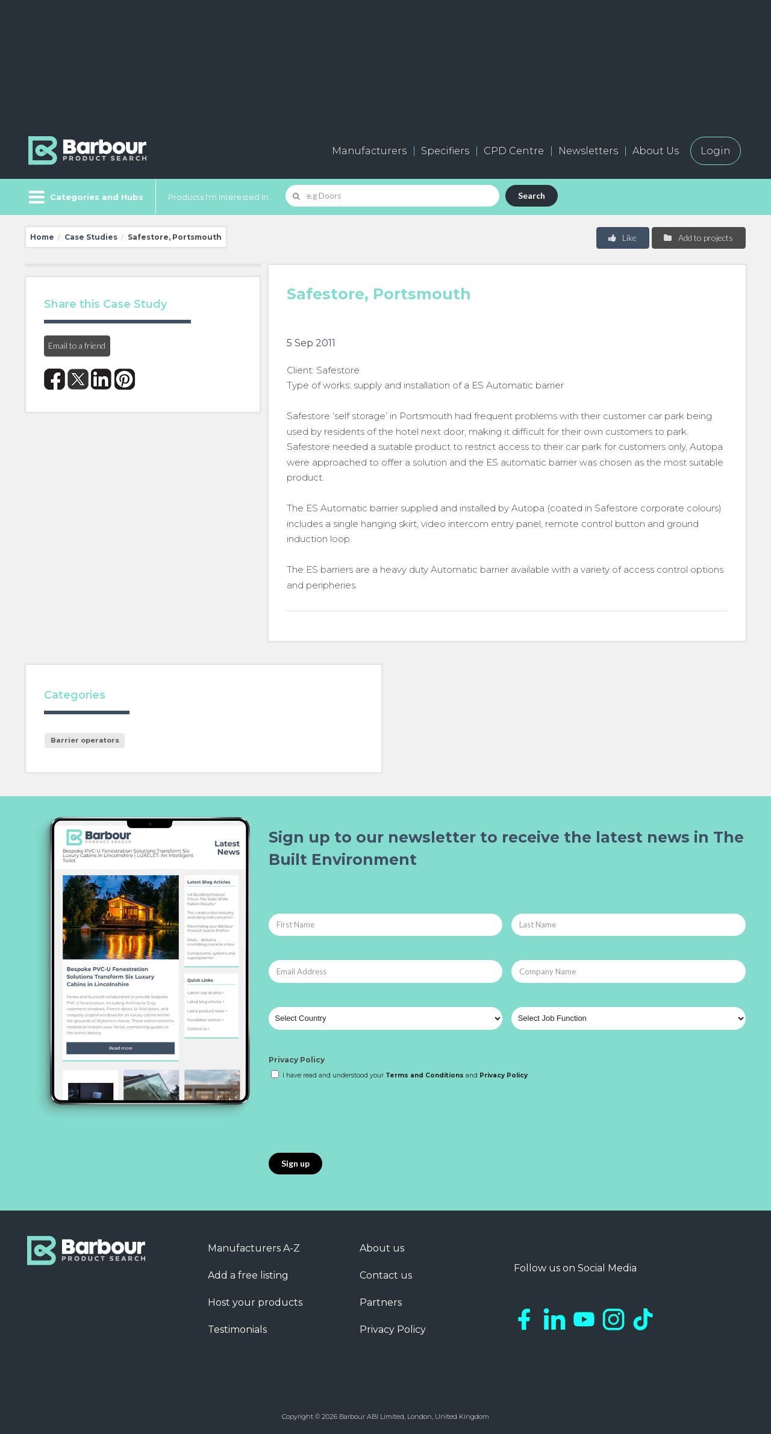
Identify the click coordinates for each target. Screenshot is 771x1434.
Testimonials (237, 1329)
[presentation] (360, 1117)
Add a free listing (248, 1275)
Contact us (386, 1275)
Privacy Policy (297, 1059)
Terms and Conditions (425, 1075)
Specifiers (445, 151)
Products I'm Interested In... (220, 197)
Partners (381, 1302)
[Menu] (84, 197)
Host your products (255, 1302)
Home (42, 237)
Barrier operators (85, 740)
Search (531, 195)
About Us (655, 151)
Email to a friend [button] (76, 345)
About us (382, 1248)
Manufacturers (369, 151)
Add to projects (698, 237)
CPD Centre (514, 151)
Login (716, 151)
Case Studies (90, 237)
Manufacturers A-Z (254, 1248)
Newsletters (588, 151)
